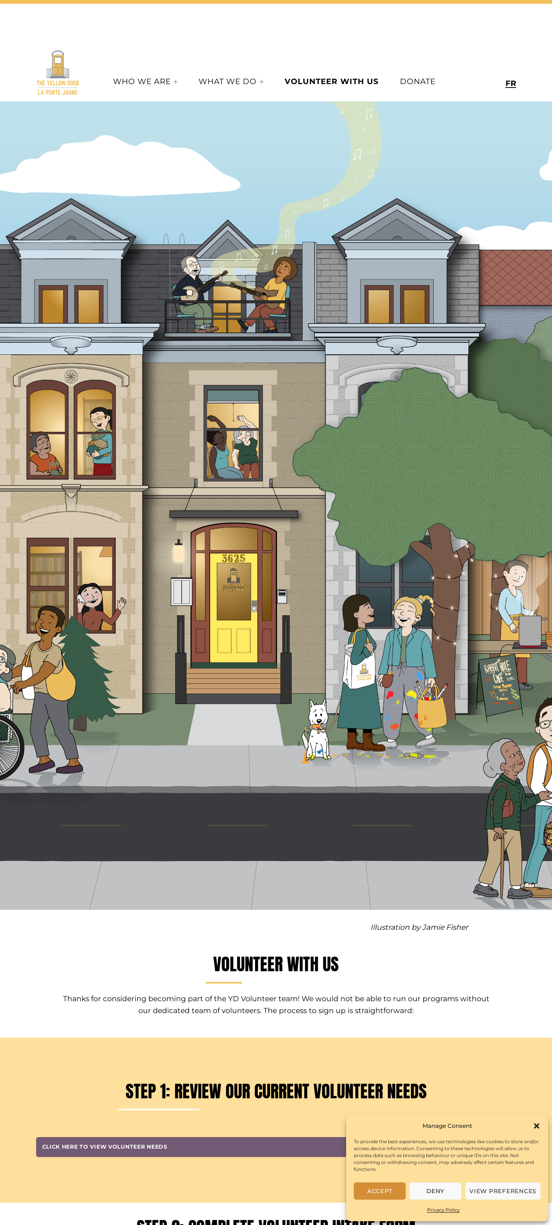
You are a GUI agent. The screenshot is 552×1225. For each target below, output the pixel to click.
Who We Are (142, 81)
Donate (418, 81)
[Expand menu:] (175, 82)
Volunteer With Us (332, 81)
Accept (380, 1191)
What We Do (228, 81)
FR (511, 83)
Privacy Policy (443, 1210)
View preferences (502, 1191)
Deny (435, 1191)
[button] (536, 1126)
